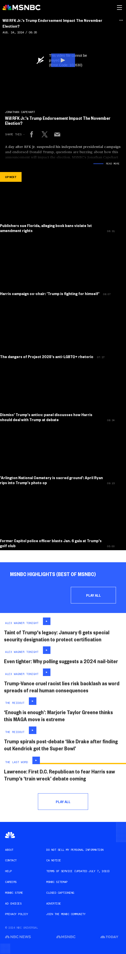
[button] (63, 60)
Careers (11, 882)
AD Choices (13, 903)
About (9, 850)
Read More (112, 163)
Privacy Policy (16, 914)
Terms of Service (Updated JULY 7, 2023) (78, 871)
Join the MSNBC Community (65, 914)
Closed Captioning (60, 892)
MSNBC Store (14, 892)
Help (8, 871)
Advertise (53, 903)
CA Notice (53, 860)
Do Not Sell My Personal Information (74, 850)
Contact (11, 860)
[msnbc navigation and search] (119, 7)
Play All (93, 595)
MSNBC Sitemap (57, 882)
